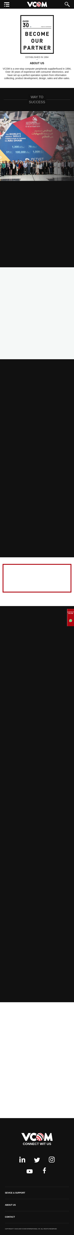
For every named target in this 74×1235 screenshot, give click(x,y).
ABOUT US (10, 1205)
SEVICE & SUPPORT (15, 1193)
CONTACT (10, 1217)
